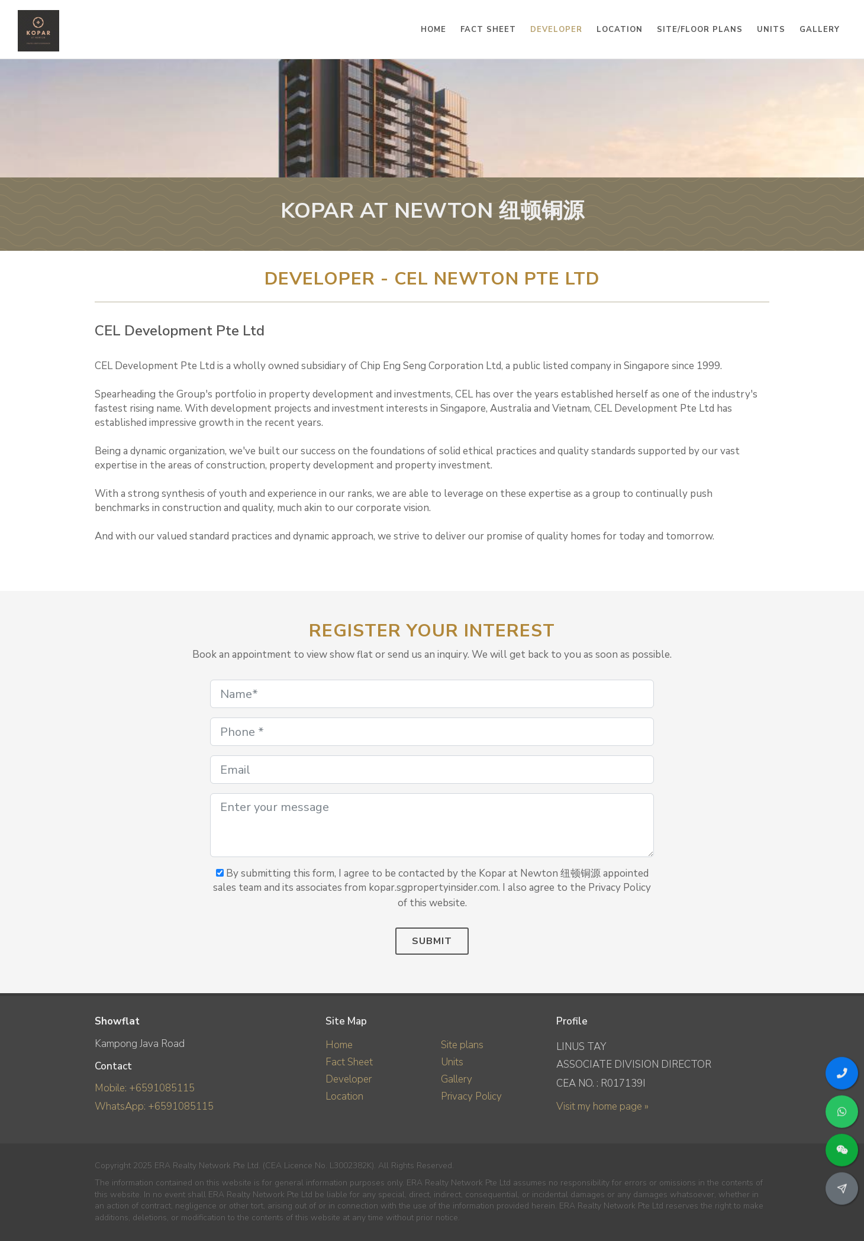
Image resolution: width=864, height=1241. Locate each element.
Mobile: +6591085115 (145, 1088)
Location (344, 1096)
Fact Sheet (349, 1062)
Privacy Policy (471, 1096)
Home (339, 1045)
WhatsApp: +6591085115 (154, 1106)
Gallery (456, 1079)
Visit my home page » (602, 1106)
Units (452, 1062)
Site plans (462, 1045)
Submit (432, 941)
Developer (348, 1079)
